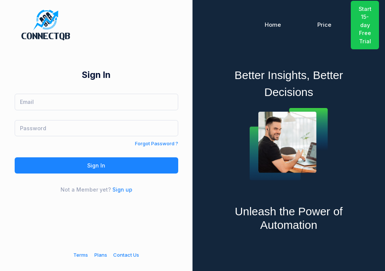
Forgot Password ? (156, 143)
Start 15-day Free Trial (365, 25)
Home (273, 24)
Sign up (122, 189)
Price (324, 24)
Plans (100, 255)
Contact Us (126, 255)
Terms (80, 255)
